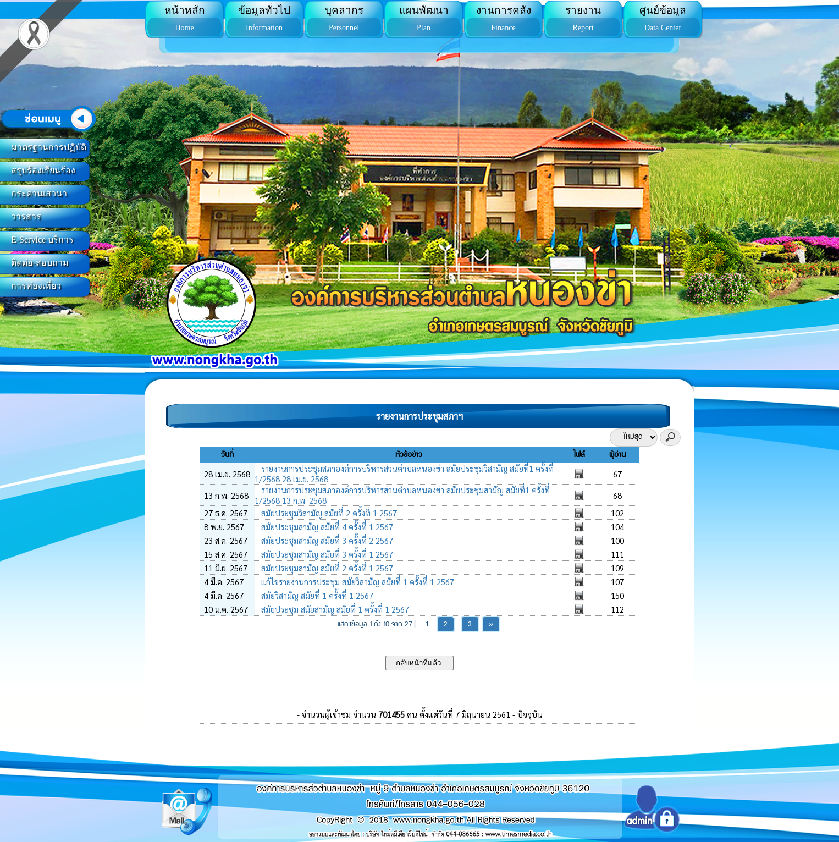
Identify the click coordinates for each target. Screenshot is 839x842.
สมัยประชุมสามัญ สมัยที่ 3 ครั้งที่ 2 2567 (326, 540)
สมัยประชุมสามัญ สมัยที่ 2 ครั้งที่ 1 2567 (326, 568)
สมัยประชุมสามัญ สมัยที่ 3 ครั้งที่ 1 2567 (326, 554)
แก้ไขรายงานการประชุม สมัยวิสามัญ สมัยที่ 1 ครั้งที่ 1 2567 (356, 581)
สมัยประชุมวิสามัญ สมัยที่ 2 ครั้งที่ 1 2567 (328, 513)
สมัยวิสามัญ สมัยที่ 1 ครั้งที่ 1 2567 (316, 595)
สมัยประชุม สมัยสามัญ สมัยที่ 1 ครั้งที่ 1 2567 (334, 609)
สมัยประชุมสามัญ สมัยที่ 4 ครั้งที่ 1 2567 (326, 526)
